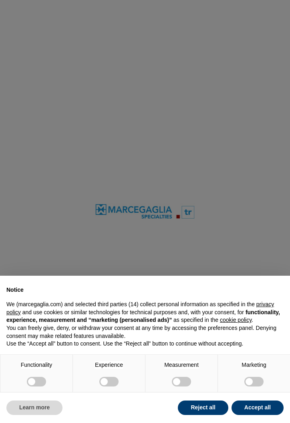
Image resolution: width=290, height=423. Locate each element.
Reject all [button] (203, 407)
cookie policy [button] (236, 320)
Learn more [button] (34, 407)
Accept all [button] (257, 407)
